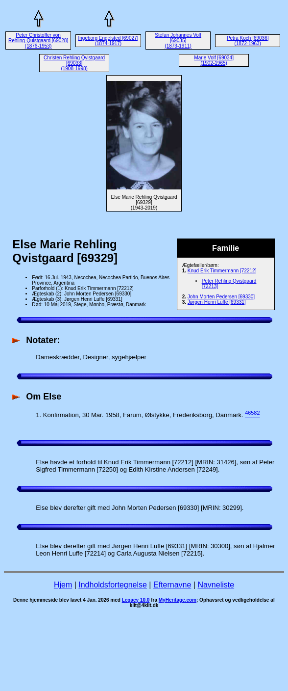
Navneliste (215, 585)
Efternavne (172, 585)
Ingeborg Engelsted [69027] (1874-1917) (108, 40)
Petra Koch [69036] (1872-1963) (248, 40)
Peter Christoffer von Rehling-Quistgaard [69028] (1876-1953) (38, 40)
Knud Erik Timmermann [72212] (222, 270)
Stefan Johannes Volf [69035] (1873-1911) (178, 40)
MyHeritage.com (177, 600)
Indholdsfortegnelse (112, 585)
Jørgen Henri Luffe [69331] (217, 302)
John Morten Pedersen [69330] (221, 296)
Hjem (63, 585)
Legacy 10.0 (136, 600)
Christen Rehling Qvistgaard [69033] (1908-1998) (74, 63)
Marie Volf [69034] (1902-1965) (214, 60)
